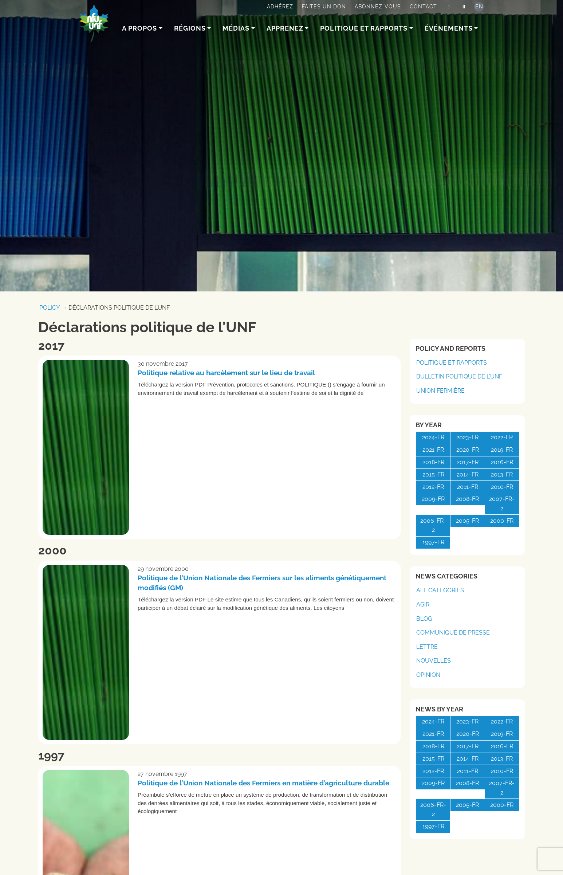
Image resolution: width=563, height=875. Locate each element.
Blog (424, 618)
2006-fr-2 (433, 525)
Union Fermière (440, 390)
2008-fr (467, 498)
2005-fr (467, 520)
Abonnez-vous (378, 6)
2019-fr (502, 449)
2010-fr (502, 486)
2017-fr (468, 462)
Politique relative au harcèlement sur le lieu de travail (226, 373)
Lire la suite (366, 409)
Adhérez (280, 6)
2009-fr (433, 498)
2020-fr (467, 449)
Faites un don (324, 6)
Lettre (427, 646)
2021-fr (433, 449)
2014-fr (468, 474)
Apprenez (285, 28)
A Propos (139, 28)
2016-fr (502, 462)
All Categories (440, 590)
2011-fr (467, 486)
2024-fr (433, 437)
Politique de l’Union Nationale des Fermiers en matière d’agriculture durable (263, 783)
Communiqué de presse (453, 632)
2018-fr (433, 462)
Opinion (428, 674)
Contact (423, 6)
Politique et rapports (364, 28)
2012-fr (433, 486)
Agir (422, 604)
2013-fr (502, 474)
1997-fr (433, 542)
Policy (49, 307)
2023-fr (467, 437)
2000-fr (501, 520)
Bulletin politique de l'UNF (459, 376)
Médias (236, 28)
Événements (449, 28)
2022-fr (502, 437)
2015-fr (433, 474)
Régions (190, 28)
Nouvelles (433, 660)
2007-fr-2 (502, 503)
